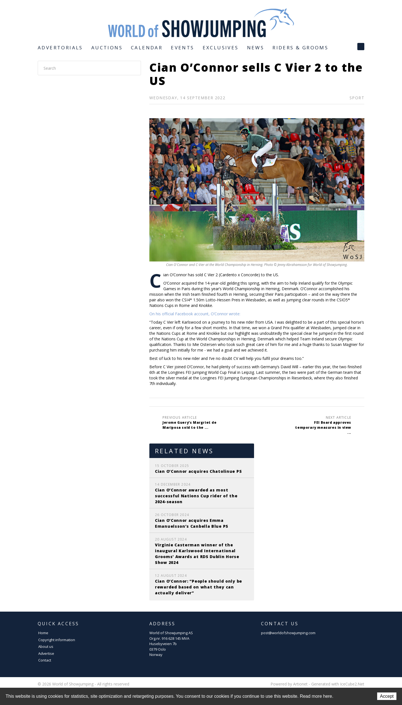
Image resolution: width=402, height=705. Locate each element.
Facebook (360, 46)
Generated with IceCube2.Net (337, 684)
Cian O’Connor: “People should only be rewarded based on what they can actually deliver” (198, 586)
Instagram (347, 46)
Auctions (107, 47)
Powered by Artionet (289, 684)
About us (45, 646)
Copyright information (56, 639)
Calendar (146, 47)
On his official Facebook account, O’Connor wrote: (195, 313)
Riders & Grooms (300, 47)
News (255, 47)
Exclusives (221, 47)
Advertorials (60, 47)
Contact (44, 660)
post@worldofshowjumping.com (288, 632)
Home (43, 632)
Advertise (46, 653)
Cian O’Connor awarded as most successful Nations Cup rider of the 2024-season (196, 495)
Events (182, 47)
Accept (387, 696)
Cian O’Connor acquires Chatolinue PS (198, 471)
